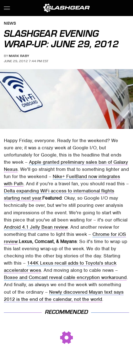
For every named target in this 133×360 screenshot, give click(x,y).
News (10, 23)
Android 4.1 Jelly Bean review (36, 227)
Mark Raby (19, 56)
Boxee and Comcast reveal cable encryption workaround (65, 277)
